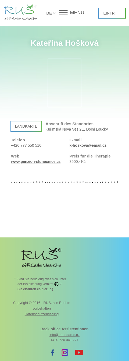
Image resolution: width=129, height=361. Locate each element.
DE (49, 13)
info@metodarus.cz (64, 335)
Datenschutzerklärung (42, 314)
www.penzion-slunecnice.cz (36, 161)
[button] (64, 13)
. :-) (35, 289)
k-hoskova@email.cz (87, 145)
